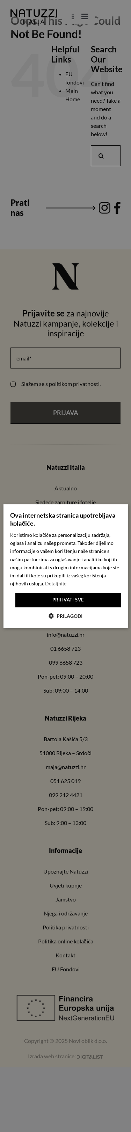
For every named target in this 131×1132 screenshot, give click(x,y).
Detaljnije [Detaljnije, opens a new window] (55, 583)
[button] (65, 616)
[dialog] (65, 566)
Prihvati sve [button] (68, 599)
